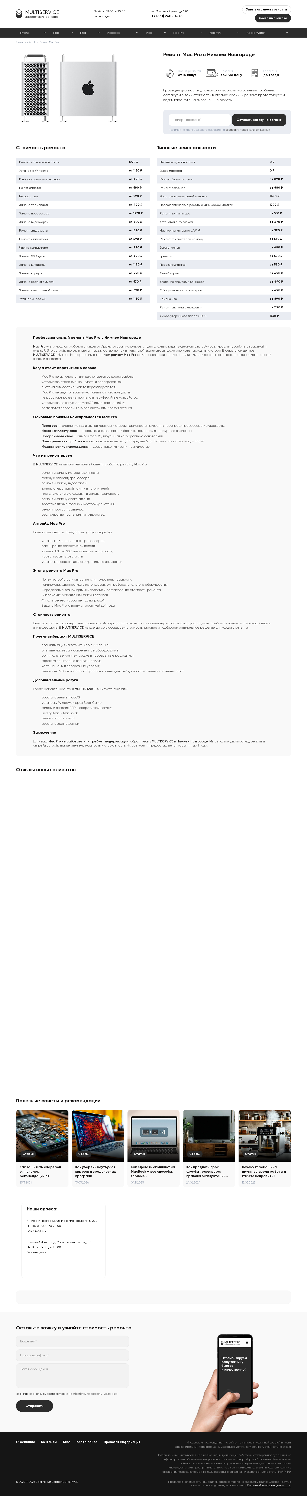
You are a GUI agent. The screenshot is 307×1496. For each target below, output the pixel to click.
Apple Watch (256, 32)
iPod (83, 32)
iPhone (25, 32)
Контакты (49, 1442)
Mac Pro (178, 32)
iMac (148, 32)
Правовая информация (122, 1442)
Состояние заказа (273, 18)
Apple (32, 42)
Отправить (34, 1406)
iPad (56, 32)
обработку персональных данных (248, 129)
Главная (21, 42)
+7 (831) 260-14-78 (166, 16)
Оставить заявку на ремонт (258, 120)
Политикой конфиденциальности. (269, 1485)
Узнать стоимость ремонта (266, 9)
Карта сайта (87, 1442)
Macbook (113, 32)
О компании (25, 1442)
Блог (66, 1442)
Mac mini (215, 32)
